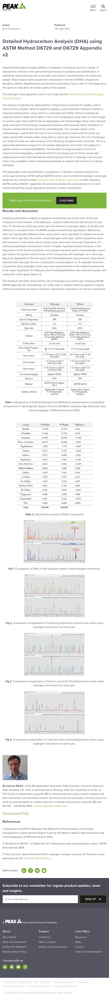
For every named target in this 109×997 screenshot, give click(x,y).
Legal (36, 982)
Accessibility (8, 982)
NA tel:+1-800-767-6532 (39, 986)
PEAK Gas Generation (14, 942)
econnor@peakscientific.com (50, 806)
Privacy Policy (23, 982)
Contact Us (45, 937)
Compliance (82, 982)
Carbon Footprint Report (88, 951)
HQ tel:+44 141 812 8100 (13, 986)
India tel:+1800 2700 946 (66, 986)
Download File (16, 813)
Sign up (90, 899)
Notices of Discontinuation (53, 946)
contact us (45, 858)
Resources (81, 937)
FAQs (78, 942)
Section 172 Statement (14, 946)
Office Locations (47, 942)
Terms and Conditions (63, 982)
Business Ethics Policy (14, 951)
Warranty (46, 982)
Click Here (66, 200)
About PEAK (9, 937)
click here (29, 858)
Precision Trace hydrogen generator (58, 180)
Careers (79, 946)
